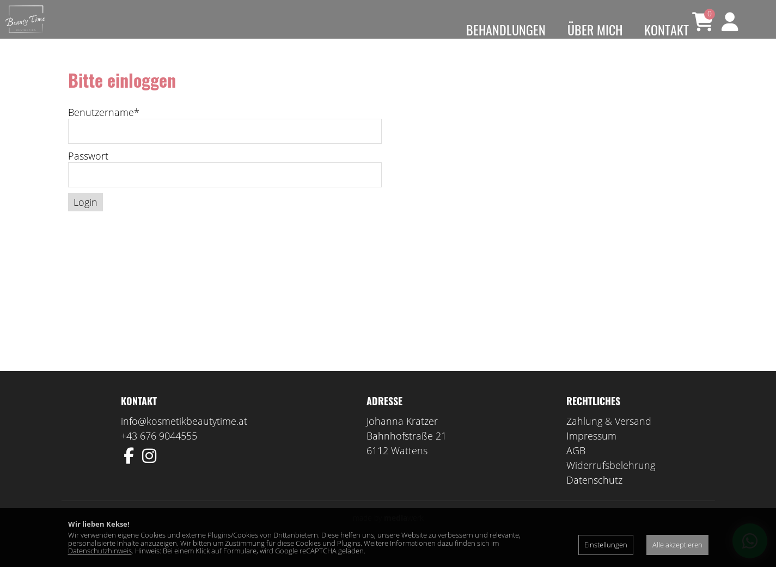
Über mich (594, 29)
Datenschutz (594, 495)
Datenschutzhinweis (100, 551)
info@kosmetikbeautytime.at (184, 436)
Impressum (591, 451)
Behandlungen (506, 29)
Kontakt (666, 29)
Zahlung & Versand (608, 436)
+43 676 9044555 (159, 451)
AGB (575, 466)
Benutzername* (103, 128)
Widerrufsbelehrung (610, 480)
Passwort (88, 171)
